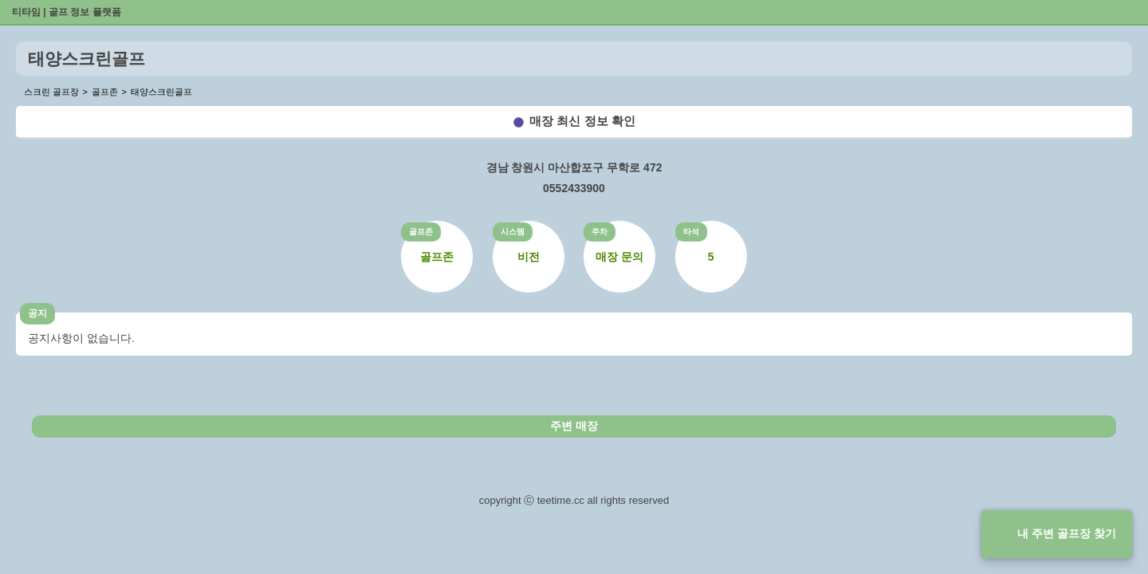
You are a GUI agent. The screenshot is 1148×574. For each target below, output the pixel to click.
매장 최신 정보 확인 (582, 121)
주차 (599, 231)
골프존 (421, 231)
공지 (37, 313)
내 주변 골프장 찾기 (1066, 533)
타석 (691, 231)
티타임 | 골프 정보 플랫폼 (66, 12)
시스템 (513, 231)
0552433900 (574, 188)
